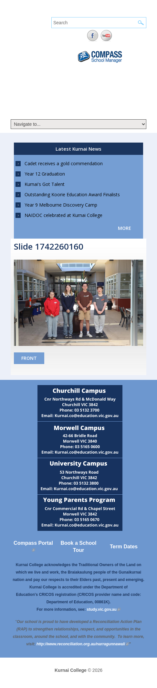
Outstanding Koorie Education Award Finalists (72, 194)
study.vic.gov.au (103, 609)
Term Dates (124, 546)
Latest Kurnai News (78, 148)
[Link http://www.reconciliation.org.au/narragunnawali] (83, 644)
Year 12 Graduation (45, 174)
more (124, 228)
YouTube (106, 36)
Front (29, 358)
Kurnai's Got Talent (45, 184)
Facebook (92, 36)
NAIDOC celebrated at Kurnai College (63, 215)
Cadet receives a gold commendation (64, 163)
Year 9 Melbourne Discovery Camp (61, 205)
